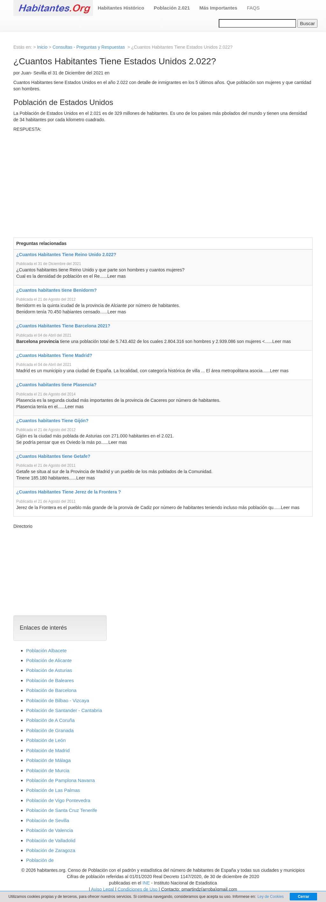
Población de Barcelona (51, 690)
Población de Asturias (49, 670)
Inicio (42, 47)
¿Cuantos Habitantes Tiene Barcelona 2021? (63, 325)
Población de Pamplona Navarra (60, 780)
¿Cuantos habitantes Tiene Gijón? (52, 420)
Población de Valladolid (50, 840)
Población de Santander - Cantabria (64, 710)
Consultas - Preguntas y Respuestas (89, 47)
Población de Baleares (50, 680)
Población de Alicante (49, 660)
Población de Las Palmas (53, 790)
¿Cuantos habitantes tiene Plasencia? (56, 384)
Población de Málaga (48, 760)
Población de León (46, 740)
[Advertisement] (163, 180)
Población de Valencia (49, 830)
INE (146, 882)
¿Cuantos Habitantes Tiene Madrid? (54, 355)
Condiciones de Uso (137, 889)
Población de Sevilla (47, 820)
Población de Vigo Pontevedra (58, 800)
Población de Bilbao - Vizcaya (57, 700)
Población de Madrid (48, 750)
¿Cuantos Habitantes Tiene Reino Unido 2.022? (66, 254)
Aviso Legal (102, 889)
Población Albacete (46, 650)
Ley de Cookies (271, 896)
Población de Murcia (47, 770)
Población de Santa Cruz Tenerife (61, 810)
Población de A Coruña (50, 720)
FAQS (253, 7)
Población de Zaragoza (50, 850)
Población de (40, 860)
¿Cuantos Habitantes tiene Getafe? (53, 456)
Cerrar (303, 896)
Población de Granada (50, 730)
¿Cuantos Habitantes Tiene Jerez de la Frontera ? (68, 491)
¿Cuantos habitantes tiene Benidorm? (56, 290)
